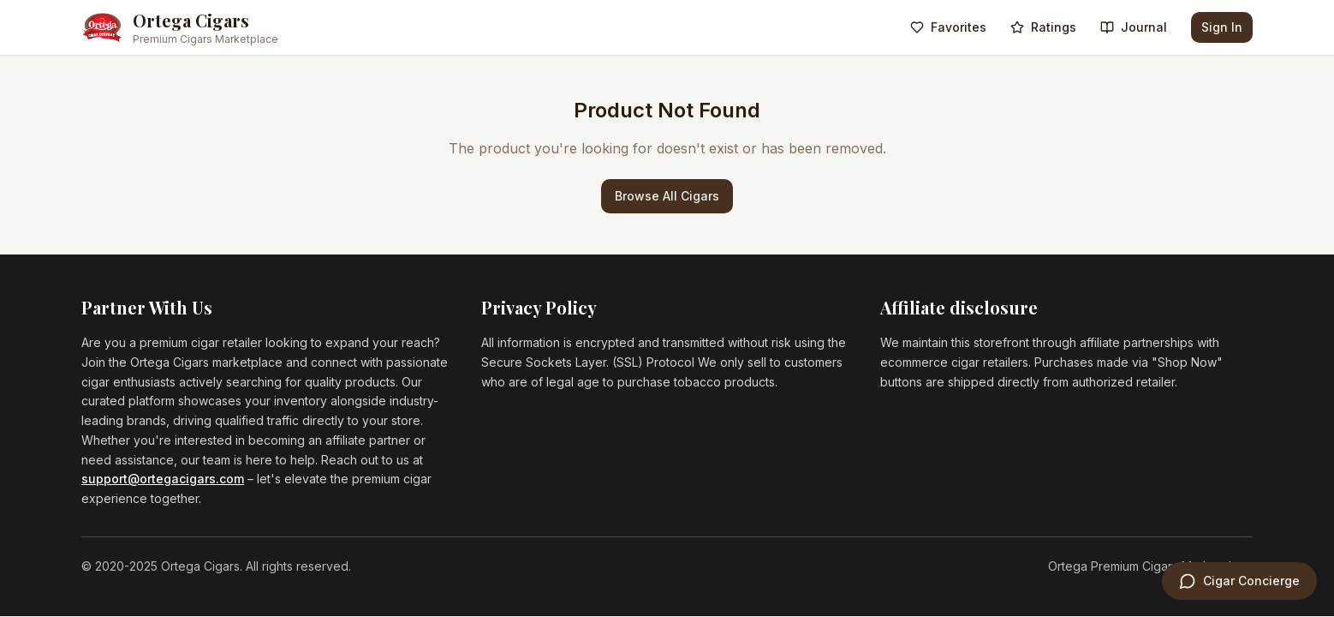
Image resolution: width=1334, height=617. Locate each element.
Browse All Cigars (667, 196)
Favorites (948, 27)
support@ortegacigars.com (162, 478)
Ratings (1043, 27)
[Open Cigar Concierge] (1239, 581)
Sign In (1221, 27)
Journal (1133, 27)
